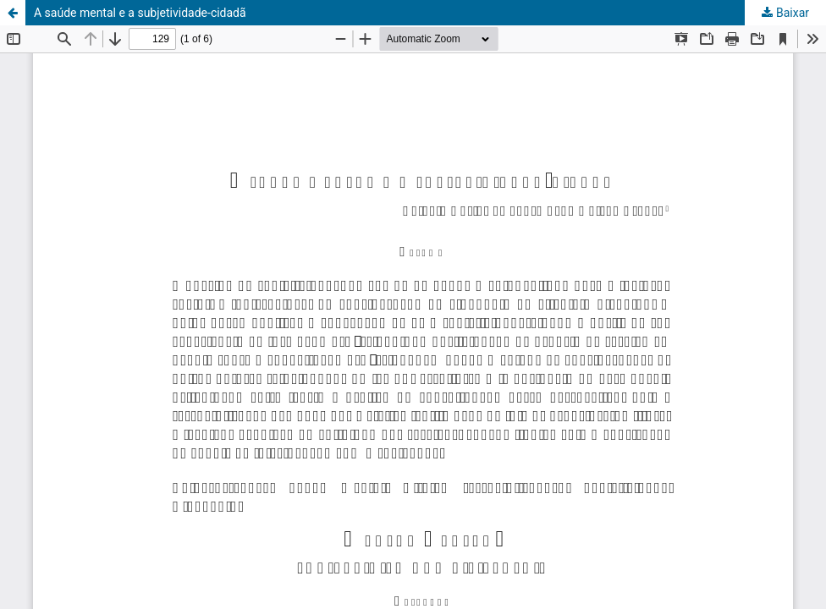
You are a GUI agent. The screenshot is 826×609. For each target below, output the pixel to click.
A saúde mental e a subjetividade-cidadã (140, 12)
